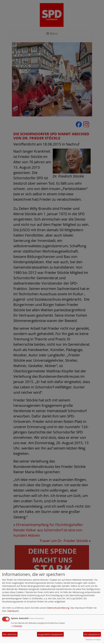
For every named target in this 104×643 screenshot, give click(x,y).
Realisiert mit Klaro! (93, 639)
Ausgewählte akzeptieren (50, 634)
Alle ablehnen (10, 634)
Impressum (13, 610)
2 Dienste (16, 626)
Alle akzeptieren (92, 634)
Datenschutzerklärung (58, 607)
